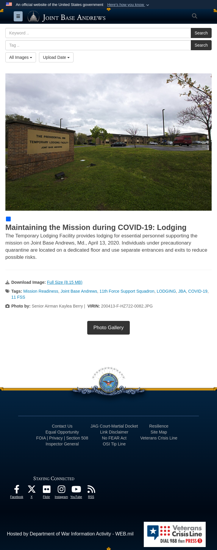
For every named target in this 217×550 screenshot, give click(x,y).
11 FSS (18, 297)
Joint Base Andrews (78, 291)
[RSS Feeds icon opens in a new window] (91, 490)
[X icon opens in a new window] (31, 490)
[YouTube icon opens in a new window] (76, 490)
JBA (182, 291)
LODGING (166, 291)
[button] (128, 5)
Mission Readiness (40, 291)
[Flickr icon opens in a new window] (46, 490)
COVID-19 (197, 291)
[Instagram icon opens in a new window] (61, 490)
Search (201, 33)
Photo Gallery (108, 327)
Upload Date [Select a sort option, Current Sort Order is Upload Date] (56, 57)
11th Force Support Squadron (126, 291)
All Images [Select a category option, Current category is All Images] (20, 57)
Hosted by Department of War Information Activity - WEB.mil (70, 533)
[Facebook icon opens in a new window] (16, 490)
